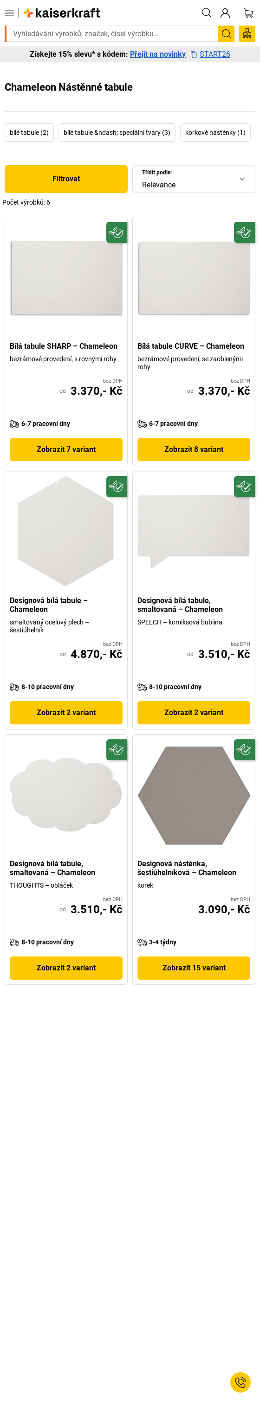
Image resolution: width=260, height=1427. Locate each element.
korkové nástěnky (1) (215, 132)
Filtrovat (66, 178)
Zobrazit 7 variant (66, 449)
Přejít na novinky (158, 54)
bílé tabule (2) (29, 132)
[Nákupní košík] (248, 13)
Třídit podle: (157, 172)
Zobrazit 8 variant (193, 449)
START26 (210, 54)
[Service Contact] (240, 1382)
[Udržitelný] (116, 232)
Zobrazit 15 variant (194, 967)
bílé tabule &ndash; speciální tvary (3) (117, 132)
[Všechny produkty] (9, 13)
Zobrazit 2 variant (66, 712)
